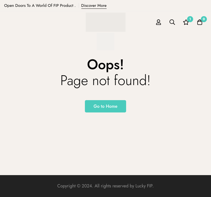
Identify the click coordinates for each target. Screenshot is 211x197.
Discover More (94, 5)
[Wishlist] (186, 22)
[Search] (172, 22)
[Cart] (200, 22)
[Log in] (158, 22)
